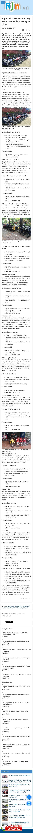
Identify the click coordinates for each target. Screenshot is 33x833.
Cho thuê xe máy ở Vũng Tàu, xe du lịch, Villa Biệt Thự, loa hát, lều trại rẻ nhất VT (20, 781)
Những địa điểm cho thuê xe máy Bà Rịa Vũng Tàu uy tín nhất (20, 810)
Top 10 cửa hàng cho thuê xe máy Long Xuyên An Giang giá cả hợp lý (19, 816)
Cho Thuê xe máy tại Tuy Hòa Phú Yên (19, 775)
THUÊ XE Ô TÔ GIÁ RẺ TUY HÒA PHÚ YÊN (19, 800)
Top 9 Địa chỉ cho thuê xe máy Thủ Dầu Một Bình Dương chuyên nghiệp (19, 791)
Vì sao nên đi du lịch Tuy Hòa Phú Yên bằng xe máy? (19, 805)
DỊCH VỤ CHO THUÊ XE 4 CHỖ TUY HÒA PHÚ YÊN (19, 796)
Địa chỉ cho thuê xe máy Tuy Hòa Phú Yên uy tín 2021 (19, 785)
